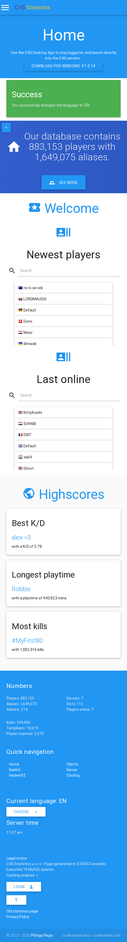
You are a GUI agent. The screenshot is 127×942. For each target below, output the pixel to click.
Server (71, 769)
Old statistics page (22, 911)
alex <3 (21, 537)
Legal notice (16, 858)
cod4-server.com (106, 935)
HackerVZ (17, 775)
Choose (26, 812)
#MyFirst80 (27, 640)
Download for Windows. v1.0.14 (64, 66)
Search (26, 270)
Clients (72, 764)
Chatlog (73, 775)
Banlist (15, 769)
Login (24, 886)
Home (14, 764)
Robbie (21, 589)
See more (63, 182)
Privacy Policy (17, 916)
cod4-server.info (75, 935)
